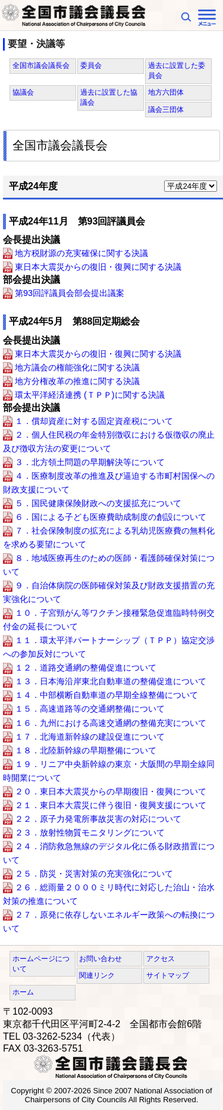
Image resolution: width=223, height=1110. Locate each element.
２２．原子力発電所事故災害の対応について (98, 819)
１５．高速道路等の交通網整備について (90, 709)
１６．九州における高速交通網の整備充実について (110, 723)
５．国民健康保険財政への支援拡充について (98, 503)
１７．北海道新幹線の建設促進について (90, 736)
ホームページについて (41, 964)
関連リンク (97, 975)
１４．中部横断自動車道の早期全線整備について (106, 695)
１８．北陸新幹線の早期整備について (85, 750)
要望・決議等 (36, 44)
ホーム (23, 992)
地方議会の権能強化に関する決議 (77, 367)
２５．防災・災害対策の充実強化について (94, 873)
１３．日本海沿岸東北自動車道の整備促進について (110, 682)
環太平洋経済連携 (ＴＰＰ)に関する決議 (90, 395)
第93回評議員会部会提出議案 (69, 293)
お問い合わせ (100, 959)
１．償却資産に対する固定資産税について (94, 421)
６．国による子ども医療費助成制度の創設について (110, 517)
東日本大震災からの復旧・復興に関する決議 (98, 267)
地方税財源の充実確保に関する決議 (81, 253)
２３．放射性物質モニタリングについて (90, 832)
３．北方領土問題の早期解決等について (90, 462)
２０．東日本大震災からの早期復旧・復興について (110, 791)
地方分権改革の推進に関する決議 (77, 381)
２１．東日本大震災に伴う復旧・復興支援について (110, 805)
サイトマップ (167, 975)
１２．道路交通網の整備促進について (85, 668)
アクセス (160, 959)
